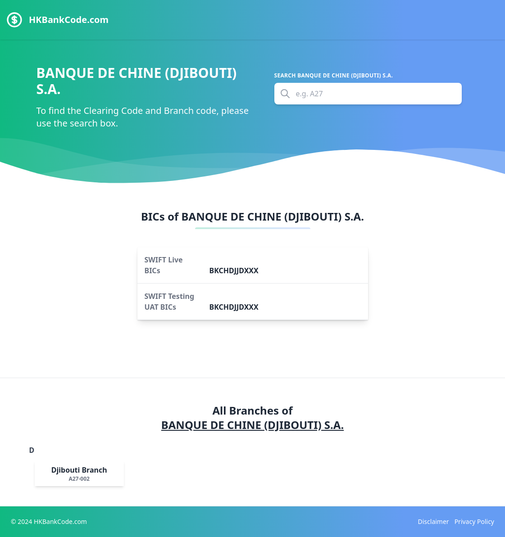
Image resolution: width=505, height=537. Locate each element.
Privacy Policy (474, 521)
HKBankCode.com (69, 20)
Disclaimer (433, 521)
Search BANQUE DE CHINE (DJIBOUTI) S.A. (333, 75)
